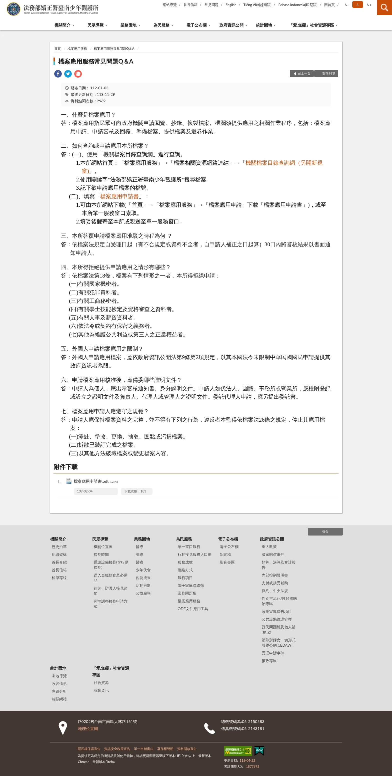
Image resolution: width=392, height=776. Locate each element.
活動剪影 (143, 585)
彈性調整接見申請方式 (111, 604)
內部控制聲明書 (275, 575)
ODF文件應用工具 (193, 608)
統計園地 (264, 25)
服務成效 (185, 562)
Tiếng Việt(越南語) (257, 5)
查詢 (384, 7)
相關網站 (59, 699)
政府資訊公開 (232, 25)
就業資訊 (101, 690)
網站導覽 (170, 5)
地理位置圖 (88, 728)
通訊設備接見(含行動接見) (111, 565)
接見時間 (101, 554)
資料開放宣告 (187, 749)
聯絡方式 (185, 570)
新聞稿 (225, 554)
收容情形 (59, 683)
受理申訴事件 (273, 653)
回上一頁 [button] (304, 73)
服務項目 (185, 577)
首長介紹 (59, 562)
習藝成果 (143, 577)
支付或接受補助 (275, 583)
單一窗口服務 (189, 546)
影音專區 (227, 562)
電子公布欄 (196, 25)
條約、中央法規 (275, 590)
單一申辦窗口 (144, 749)
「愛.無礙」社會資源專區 (311, 25)
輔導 (139, 546)
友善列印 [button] (328, 73)
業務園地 (128, 25)
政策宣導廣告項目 (277, 611)
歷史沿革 (59, 546)
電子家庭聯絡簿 (191, 585)
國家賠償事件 (273, 554)
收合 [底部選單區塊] (325, 531)
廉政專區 (269, 660)
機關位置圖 (103, 546)
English (231, 5)
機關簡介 (62, 25)
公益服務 (143, 593)
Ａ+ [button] (369, 5)
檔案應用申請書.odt (96, 481)
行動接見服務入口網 (195, 554)
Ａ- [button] (346, 5)
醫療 (139, 562)
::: (4, 4)
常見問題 (211, 5)
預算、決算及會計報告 (279, 565)
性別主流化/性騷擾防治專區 (279, 601)
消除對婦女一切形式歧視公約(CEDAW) (279, 642)
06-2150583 (253, 721)
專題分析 (59, 691)
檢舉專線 (59, 577)
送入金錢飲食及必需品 (111, 578)
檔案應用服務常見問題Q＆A (114, 49)
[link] (58, 74)
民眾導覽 (96, 25)
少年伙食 (143, 570)
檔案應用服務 (77, 49)
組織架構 (59, 554)
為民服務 (162, 25)
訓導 (139, 554)
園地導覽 (59, 675)
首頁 (57, 49)
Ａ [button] (357, 5)
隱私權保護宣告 (89, 749)
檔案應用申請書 (119, 196)
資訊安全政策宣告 (117, 749)
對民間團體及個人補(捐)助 (279, 629)
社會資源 (101, 682)
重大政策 (269, 546)
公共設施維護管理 (277, 619)
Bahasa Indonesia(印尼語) (297, 5)
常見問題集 (187, 593)
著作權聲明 (165, 749)
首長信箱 (191, 5)
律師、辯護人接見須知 (111, 591)
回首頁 (329, 5)
